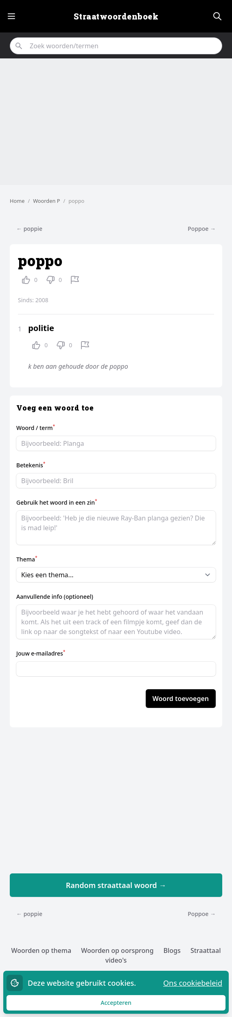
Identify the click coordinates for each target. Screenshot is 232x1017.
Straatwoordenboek (116, 16)
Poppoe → (202, 228)
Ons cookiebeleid (192, 983)
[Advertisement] (116, 121)
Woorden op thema (41, 950)
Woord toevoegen (181, 698)
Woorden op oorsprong (117, 950)
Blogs (171, 950)
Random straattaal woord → (116, 885)
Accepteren (124, 1005)
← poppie (29, 228)
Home (17, 200)
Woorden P (46, 200)
